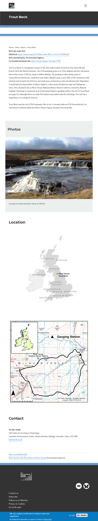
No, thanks (82, 515)
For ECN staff (15, 507)
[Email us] (79, 486)
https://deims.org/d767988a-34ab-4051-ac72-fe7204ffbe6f (43, 54)
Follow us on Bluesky (18, 500)
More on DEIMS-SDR (18, 454)
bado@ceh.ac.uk (15, 439)
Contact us (13, 493)
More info (48, 519)
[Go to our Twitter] (86, 486)
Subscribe (13, 496)
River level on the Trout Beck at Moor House (27, 457)
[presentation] (10, 168)
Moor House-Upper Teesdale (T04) (46, 61)
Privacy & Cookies (17, 503)
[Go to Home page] (11, 6)
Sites (17, 47)
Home (11, 47)
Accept (72, 515)
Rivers (23, 47)
